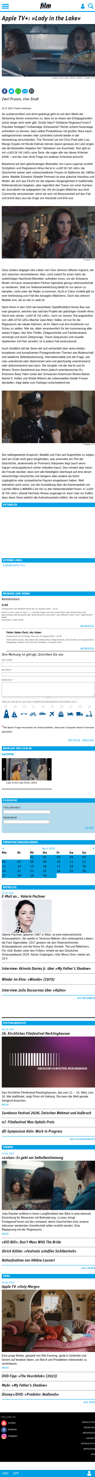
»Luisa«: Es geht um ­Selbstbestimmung (32, 1158)
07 (19, 861)
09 (44, 861)
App (16, 1473)
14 (19, 866)
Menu (4, 5)
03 (58, 857)
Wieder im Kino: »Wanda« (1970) (28, 980)
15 (32, 866)
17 (58, 866)
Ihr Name (7, 660)
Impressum (89, 1449)
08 (32, 861)
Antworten (87, 626)
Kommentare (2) (32, 91)
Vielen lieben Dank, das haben (23, 632)
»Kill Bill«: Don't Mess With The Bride (31, 1242)
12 (84, 861)
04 (71, 857)
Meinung (7, 680)
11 (71, 861)
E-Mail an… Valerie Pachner (23, 897)
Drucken (39, 91)
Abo (5, 1473)
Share (18, 91)
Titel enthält (11, 807)
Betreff (7, 670)
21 (19, 871)
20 (4, 871)
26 (84, 871)
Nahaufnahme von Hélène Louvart (28, 1260)
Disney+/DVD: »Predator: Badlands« (30, 1394)
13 (4, 866)
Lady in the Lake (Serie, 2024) (21, 782)
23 (44, 871)
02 (44, 857)
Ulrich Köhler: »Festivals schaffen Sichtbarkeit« (39, 1251)
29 (32, 875)
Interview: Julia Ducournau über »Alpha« (34, 990)
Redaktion (89, 1427)
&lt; (3, 848)
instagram (12, 1436)
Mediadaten (89, 1433)
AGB (93, 1454)
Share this (4, 91)
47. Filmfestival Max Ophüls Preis (28, 1122)
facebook (12, 1429)
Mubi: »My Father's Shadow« (24, 1385)
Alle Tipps (89, 1402)
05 (84, 857)
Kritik (5, 605)
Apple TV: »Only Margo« (21, 1287)
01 (32, 857)
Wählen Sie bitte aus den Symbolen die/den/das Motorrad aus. (40, 702)
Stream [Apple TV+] (14, 565)
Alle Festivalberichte (82, 1139)
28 (19, 875)
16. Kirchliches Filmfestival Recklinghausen (36, 1034)
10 (90, 714)
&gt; (94, 848)
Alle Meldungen (86, 998)
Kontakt (90, 1438)
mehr (5, 1104)
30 (44, 875)
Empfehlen (25, 91)
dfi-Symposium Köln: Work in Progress (32, 1131)
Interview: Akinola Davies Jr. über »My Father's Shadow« (46, 969)
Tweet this (11, 91)
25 (71, 871)
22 (32, 871)
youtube (12, 1423)
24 (58, 871)
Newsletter (88, 1422)
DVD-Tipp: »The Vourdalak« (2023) (29, 1376)
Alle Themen (88, 1268)
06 (4, 861)
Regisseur (10, 817)
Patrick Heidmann (22, 108)
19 (84, 866)
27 (4, 875)
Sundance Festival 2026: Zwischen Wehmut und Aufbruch (46, 1113)
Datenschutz (88, 1443)
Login (82, 6)
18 (71, 866)
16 (44, 866)
